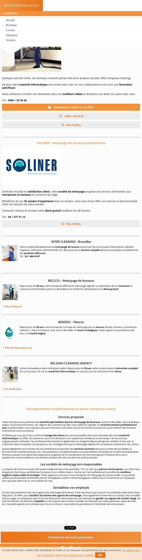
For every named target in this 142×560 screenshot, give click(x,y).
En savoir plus (13, 389)
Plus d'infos (73, 125)
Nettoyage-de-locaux (21, 5)
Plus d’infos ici (13, 306)
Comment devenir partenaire (71, 537)
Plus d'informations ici (18, 347)
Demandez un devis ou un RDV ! (71, 107)
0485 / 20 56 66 (71, 116)
